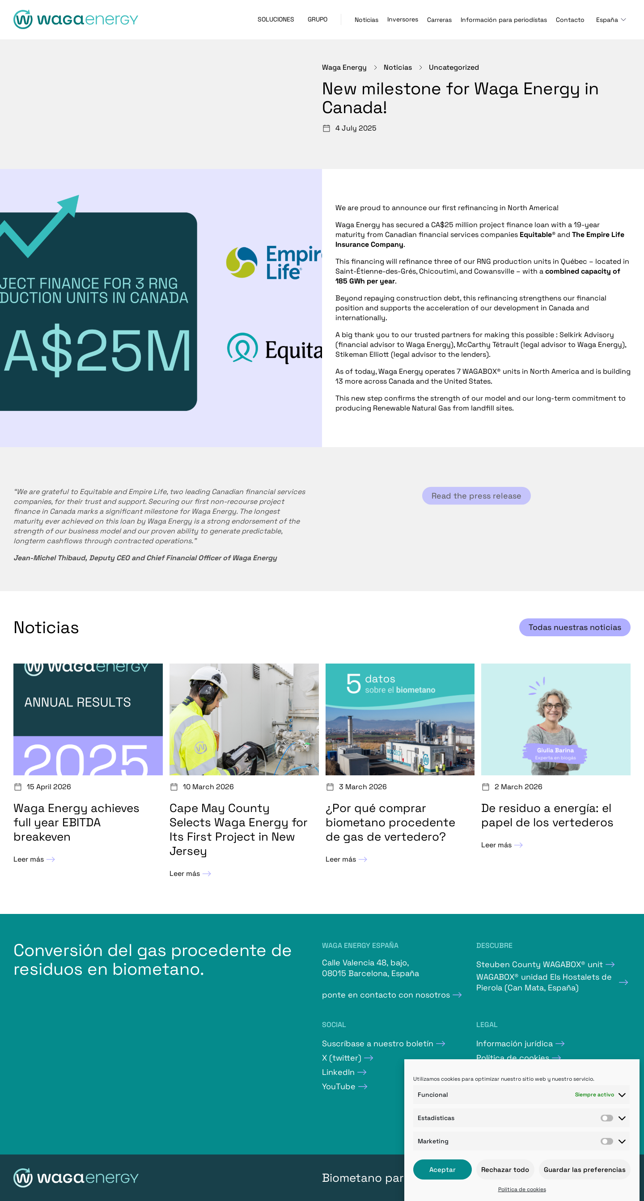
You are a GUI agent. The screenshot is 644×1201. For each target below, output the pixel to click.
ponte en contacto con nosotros (386, 995)
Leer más (35, 859)
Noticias (366, 20)
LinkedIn (338, 1072)
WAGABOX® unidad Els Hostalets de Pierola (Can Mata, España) (544, 982)
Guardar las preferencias (585, 1169)
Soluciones (276, 19)
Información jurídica (514, 1043)
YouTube (339, 1086)
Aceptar (442, 1169)
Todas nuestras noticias (575, 627)
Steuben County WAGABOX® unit (539, 964)
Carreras (439, 20)
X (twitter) (341, 1058)
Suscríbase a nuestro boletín (377, 1043)
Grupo (317, 19)
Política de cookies (522, 1189)
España (607, 20)
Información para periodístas (504, 20)
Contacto (570, 20)
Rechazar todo (505, 1169)
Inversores (402, 19)
